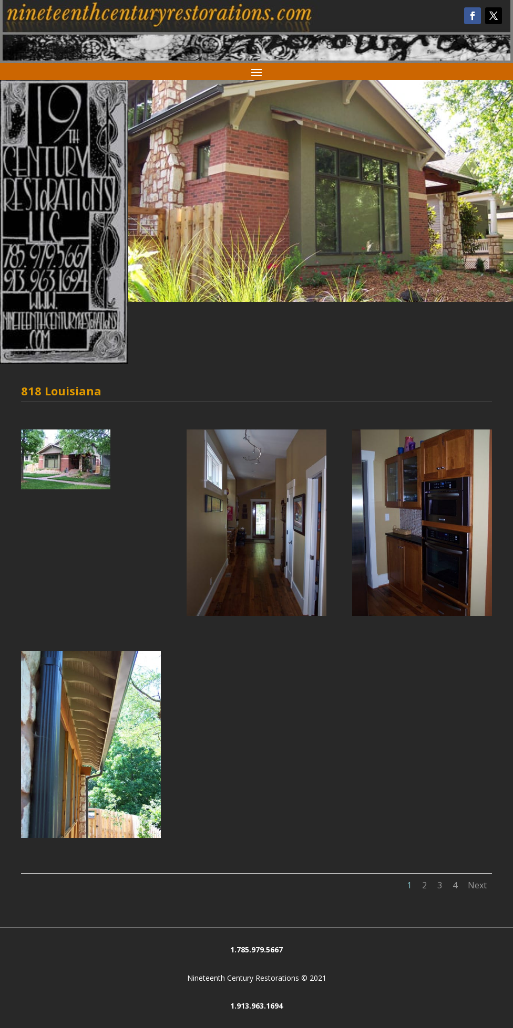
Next (477, 885)
